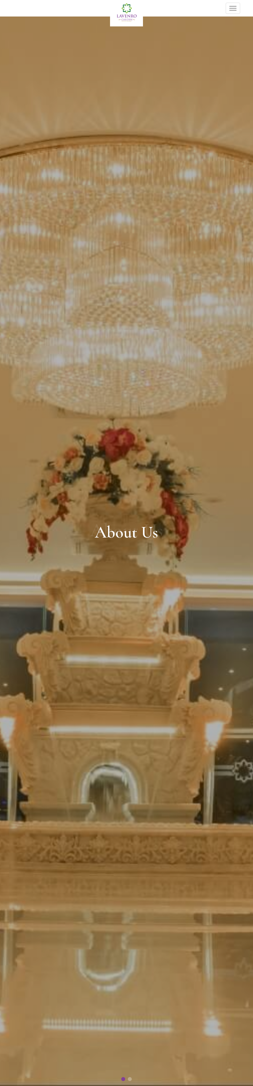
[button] (123, 1079)
